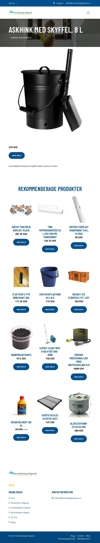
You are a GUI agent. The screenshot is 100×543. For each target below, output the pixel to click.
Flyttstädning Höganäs (20, 512)
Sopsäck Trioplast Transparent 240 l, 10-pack (79, 230)
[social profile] (17, 3)
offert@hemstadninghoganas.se (78, 3)
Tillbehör (34, 137)
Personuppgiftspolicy (66, 538)
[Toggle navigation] (88, 12)
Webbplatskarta (83, 538)
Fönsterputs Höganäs (20, 503)
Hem (13, 498)
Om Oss (14, 517)
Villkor (88, 536)
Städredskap (25, 137)
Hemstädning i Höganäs (21, 507)
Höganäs (59, 3)
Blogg (13, 522)
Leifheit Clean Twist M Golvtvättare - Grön (50, 351)
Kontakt (80, 536)
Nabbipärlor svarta (21, 354)
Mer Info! (16, 155)
